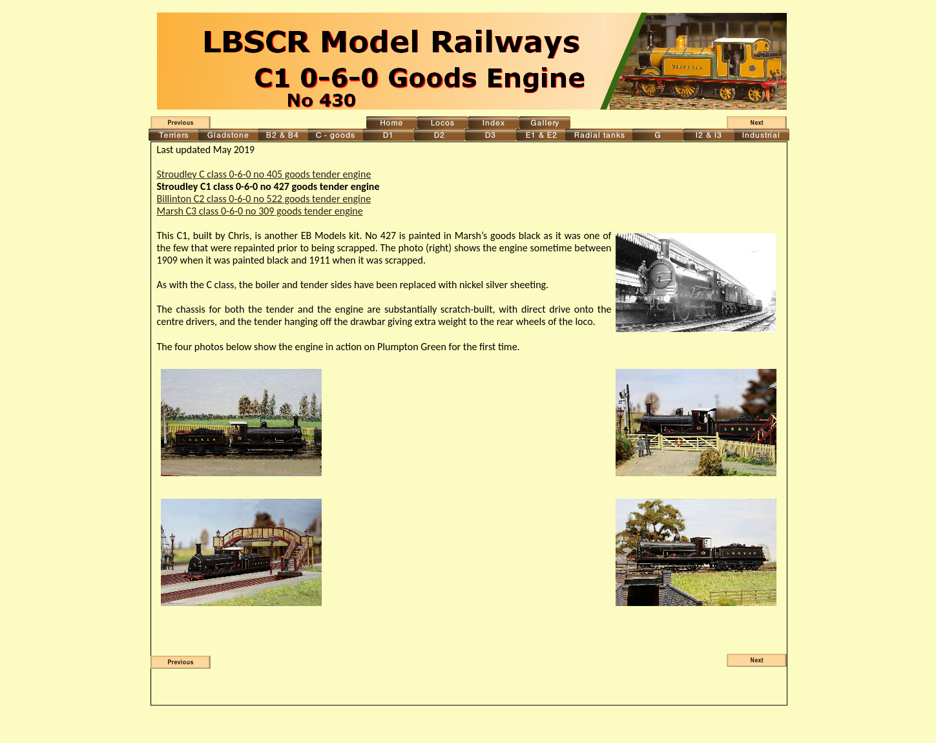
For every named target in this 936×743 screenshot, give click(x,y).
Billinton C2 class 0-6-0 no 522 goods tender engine (264, 199)
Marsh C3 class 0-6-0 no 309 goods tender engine (260, 211)
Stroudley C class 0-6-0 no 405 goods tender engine (264, 174)
